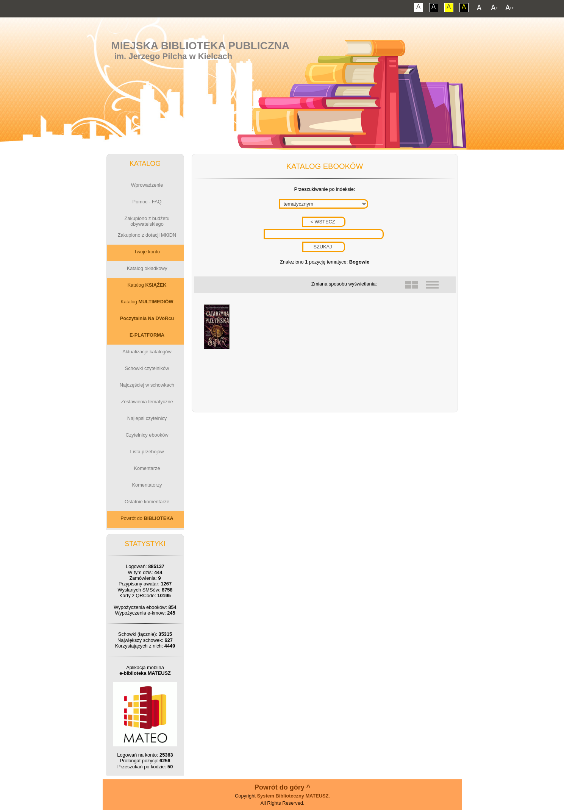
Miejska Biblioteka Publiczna (200, 46)
